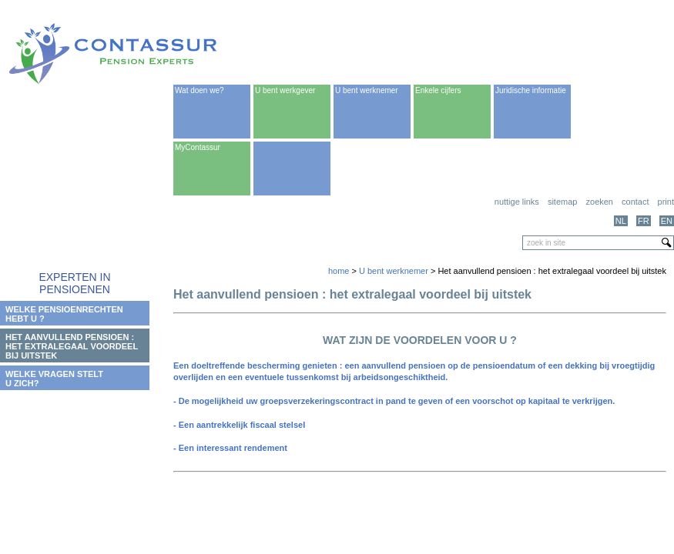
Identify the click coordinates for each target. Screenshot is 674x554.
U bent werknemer (366, 90)
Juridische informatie (530, 90)
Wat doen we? (199, 90)
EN (666, 220)
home (339, 270)
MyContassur (197, 147)
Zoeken (599, 201)
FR (643, 220)
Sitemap (563, 201)
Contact (635, 201)
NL (620, 220)
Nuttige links (517, 201)
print (666, 201)
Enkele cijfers (438, 90)
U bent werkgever (285, 90)
